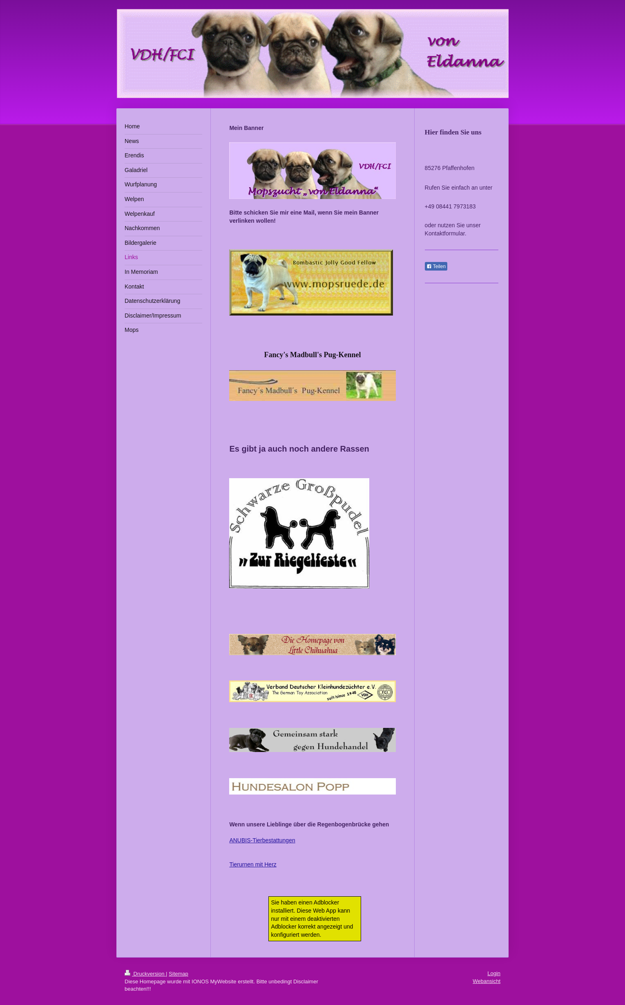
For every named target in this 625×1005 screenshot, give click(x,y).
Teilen (436, 266)
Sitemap (178, 974)
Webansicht (486, 981)
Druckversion (145, 974)
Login (493, 973)
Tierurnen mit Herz (252, 864)
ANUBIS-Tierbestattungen (262, 840)
